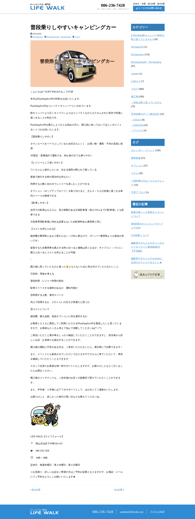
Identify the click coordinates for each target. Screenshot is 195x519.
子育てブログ (138, 192)
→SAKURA (137, 125)
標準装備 (136, 158)
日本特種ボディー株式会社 (145, 114)
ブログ (77, 37)
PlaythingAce (38, 37)
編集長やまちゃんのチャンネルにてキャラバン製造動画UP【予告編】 (147, 247)
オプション (137, 165)
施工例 (134, 96)
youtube (135, 73)
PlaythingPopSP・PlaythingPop (59, 37)
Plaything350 (137, 47)
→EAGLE (136, 119)
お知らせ (136, 81)
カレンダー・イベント (143, 150)
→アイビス (137, 130)
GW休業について (140, 235)
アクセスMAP (157, 511)
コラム (134, 173)
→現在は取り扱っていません (146, 102)
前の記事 (36, 490)
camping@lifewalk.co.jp (131, 511)
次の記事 (118, 490)
